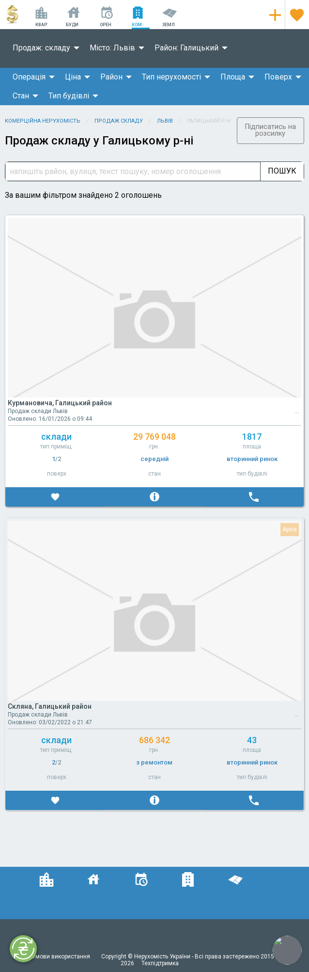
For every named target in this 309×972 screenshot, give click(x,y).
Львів (165, 121)
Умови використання (62, 956)
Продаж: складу (41, 47)
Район (111, 76)
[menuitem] (43, 48)
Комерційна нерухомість (42, 121)
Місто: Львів (112, 47)
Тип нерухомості (171, 76)
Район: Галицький (186, 47)
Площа (232, 76)
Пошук (282, 170)
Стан (21, 95)
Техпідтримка (160, 963)
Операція (29, 76)
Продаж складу (118, 121)
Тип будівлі (68, 95)
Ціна (73, 76)
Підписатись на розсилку (270, 130)
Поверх (278, 76)
